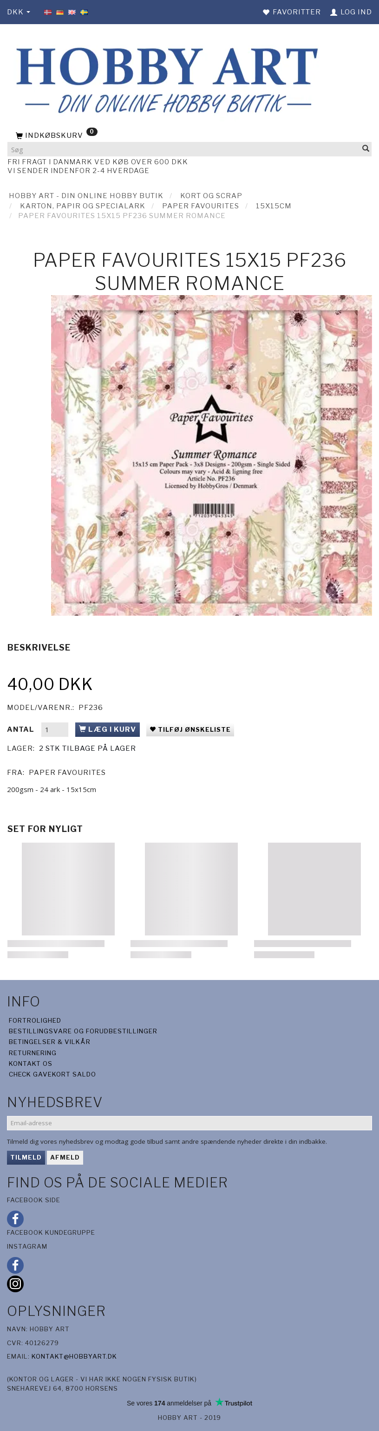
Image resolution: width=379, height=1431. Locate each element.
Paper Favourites (67, 772)
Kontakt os (30, 1063)
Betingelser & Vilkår (50, 1041)
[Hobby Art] (164, 79)
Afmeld (65, 1157)
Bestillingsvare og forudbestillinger (83, 1031)
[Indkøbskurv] (189, 136)
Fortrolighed (35, 1020)
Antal (21, 729)
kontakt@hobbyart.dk (74, 1356)
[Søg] (366, 149)
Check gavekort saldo (52, 1074)
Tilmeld (26, 1157)
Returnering (33, 1053)
